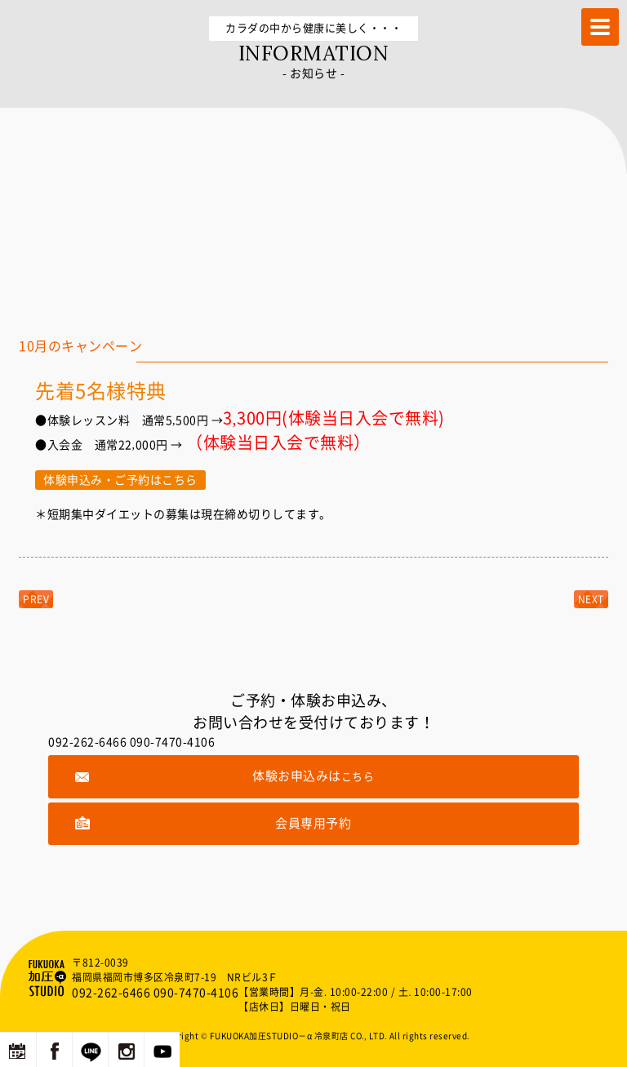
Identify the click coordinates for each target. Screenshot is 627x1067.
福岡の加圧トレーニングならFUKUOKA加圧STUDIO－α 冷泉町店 (49, 978)
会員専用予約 (313, 823)
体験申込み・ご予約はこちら (120, 480)
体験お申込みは (313, 776)
